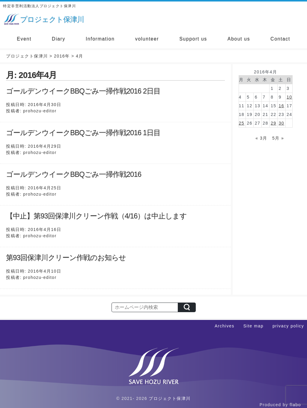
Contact (280, 38)
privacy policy (288, 326)
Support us (193, 38)
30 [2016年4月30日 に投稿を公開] (281, 123)
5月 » (278, 138)
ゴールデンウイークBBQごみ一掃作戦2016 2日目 (83, 91)
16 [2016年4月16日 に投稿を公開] (281, 105)
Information (100, 38)
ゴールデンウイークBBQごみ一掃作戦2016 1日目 (83, 133)
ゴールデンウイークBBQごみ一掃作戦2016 (73, 174)
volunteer (147, 38)
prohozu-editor (39, 110)
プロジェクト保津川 (170, 398)
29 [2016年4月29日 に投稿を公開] (273, 123)
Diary (58, 38)
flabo (295, 404)
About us (239, 38)
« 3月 (261, 138)
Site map (253, 326)
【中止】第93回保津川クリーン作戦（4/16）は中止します (96, 216)
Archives (224, 326)
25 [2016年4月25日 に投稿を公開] (242, 123)
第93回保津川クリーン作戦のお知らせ (66, 257)
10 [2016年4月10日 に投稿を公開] (289, 97)
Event (24, 38)
